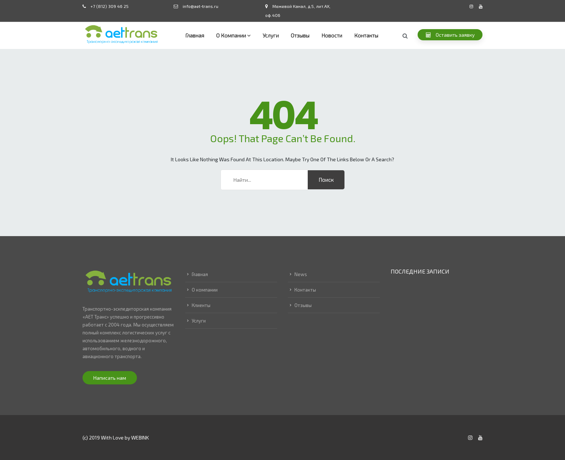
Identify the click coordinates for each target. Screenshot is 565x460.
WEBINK (140, 437)
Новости (331, 35)
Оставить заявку (450, 35)
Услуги (271, 35)
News (300, 274)
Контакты (366, 35)
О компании (231, 35)
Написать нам (109, 378)
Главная (194, 35)
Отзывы (300, 35)
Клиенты (201, 305)
